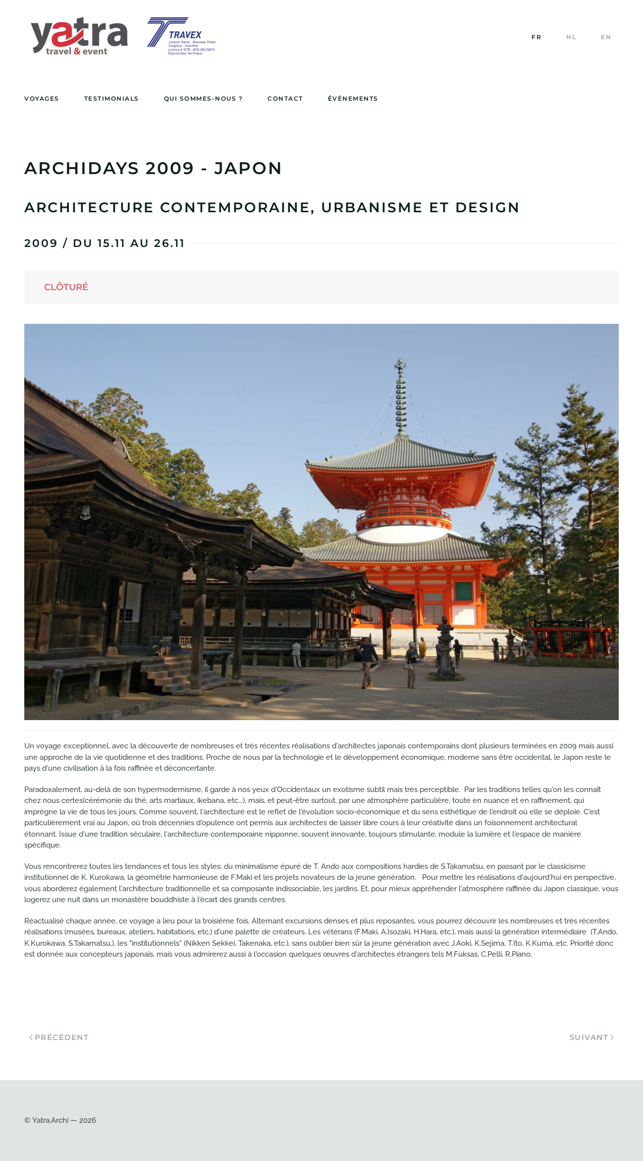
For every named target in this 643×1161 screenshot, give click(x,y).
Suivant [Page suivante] (592, 1037)
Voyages (41, 98)
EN (606, 37)
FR (536, 37)
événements (353, 98)
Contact (285, 98)
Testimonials (111, 98)
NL (571, 37)
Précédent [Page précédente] (59, 1037)
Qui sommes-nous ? (203, 98)
